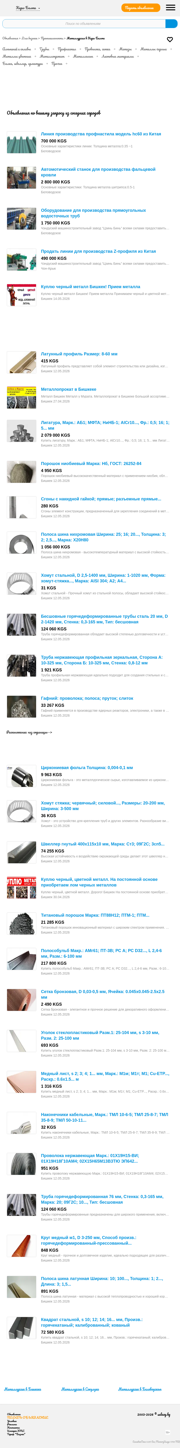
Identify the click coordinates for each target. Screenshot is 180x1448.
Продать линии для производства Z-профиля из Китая (98, 251)
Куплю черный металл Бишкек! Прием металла (90, 286)
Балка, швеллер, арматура (22, 63)
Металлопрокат (52, 56)
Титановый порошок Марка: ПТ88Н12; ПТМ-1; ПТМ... (95, 915)
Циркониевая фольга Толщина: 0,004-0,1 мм (87, 767)
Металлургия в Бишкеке (22, 1389)
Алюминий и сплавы (16, 49)
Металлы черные (153, 49)
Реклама (12, 1424)
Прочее (56, 63)
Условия (11, 1421)
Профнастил (67, 49)
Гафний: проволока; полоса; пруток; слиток (87, 698)
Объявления (10, 38)
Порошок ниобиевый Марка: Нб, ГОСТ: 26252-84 (91, 463)
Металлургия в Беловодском (139, 1389)
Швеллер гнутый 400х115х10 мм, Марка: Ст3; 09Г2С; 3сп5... (103, 844)
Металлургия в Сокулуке (80, 1389)
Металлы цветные (16, 56)
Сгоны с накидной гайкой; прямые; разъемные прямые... (101, 499)
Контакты (13, 1427)
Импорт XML (15, 1431)
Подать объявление (139, 8)
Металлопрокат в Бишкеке (68, 389)
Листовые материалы (117, 56)
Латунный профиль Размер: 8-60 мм (79, 354)
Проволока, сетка (97, 49)
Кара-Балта (26, 8)
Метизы (125, 49)
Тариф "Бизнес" (16, 1434)
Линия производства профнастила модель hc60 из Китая (101, 134)
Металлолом (83, 56)
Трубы (44, 49)
